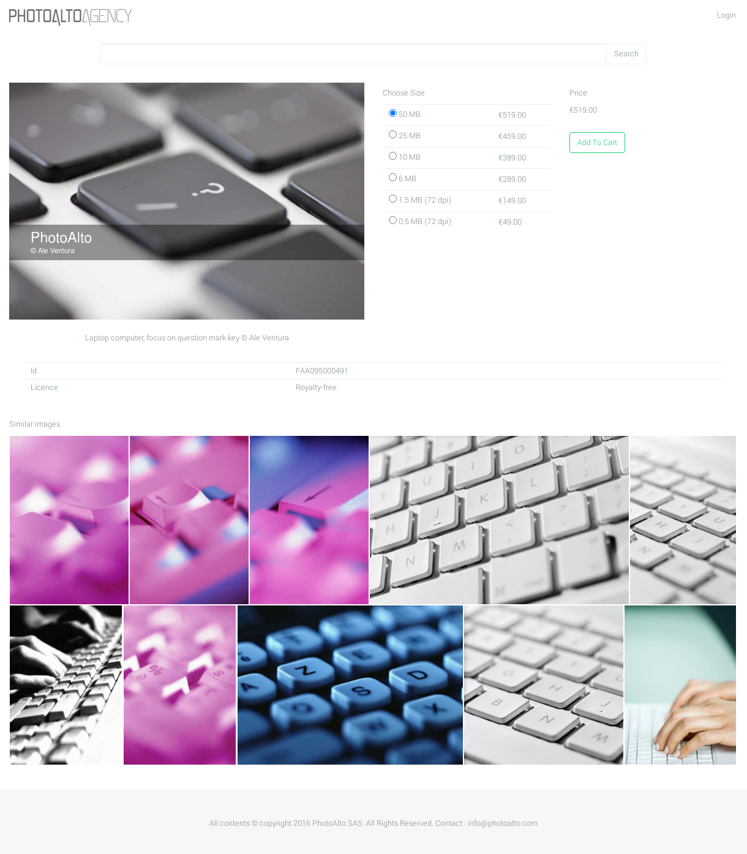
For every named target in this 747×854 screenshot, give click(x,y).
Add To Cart (597, 142)
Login (726, 15)
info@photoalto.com (503, 823)
